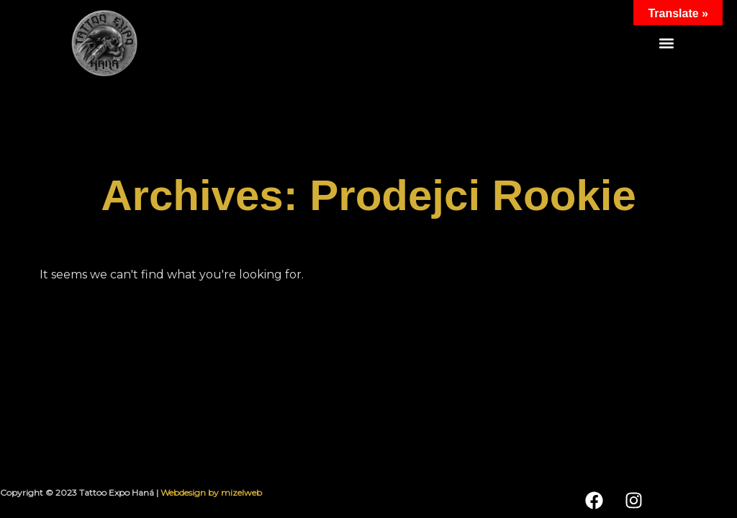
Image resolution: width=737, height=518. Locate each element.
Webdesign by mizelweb (211, 492)
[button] (667, 43)
